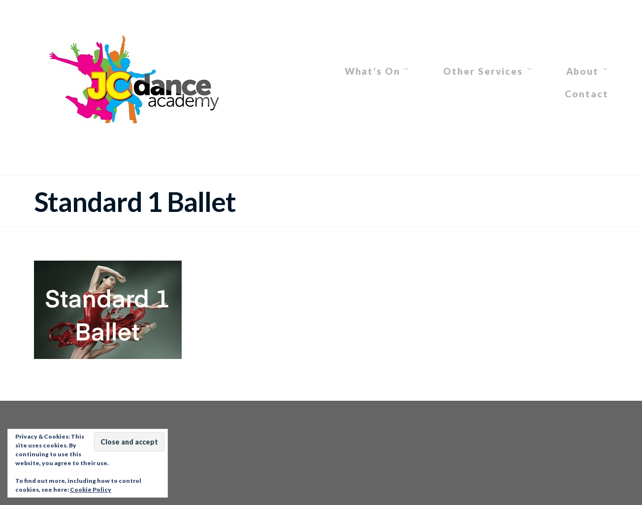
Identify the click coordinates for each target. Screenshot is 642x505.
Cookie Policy (90, 489)
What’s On (372, 71)
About (582, 71)
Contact (586, 93)
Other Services (483, 71)
